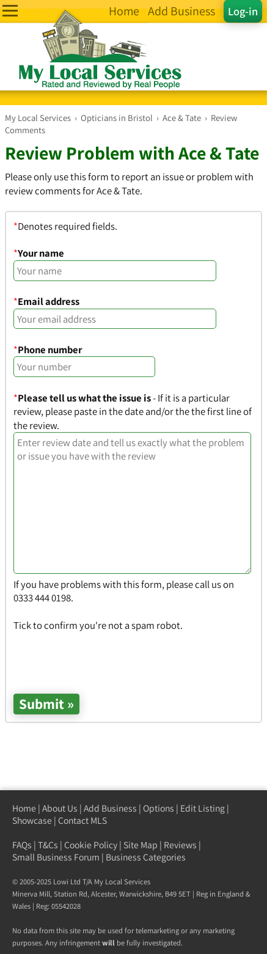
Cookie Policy (90, 845)
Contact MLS (82, 820)
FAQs (22, 845)
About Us (60, 808)
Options (158, 808)
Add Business (110, 808)
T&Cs (48, 845)
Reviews (180, 845)
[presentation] (106, 656)
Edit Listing (202, 808)
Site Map (140, 845)
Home (24, 808)
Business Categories (146, 857)
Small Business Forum (56, 857)
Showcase (32, 820)
